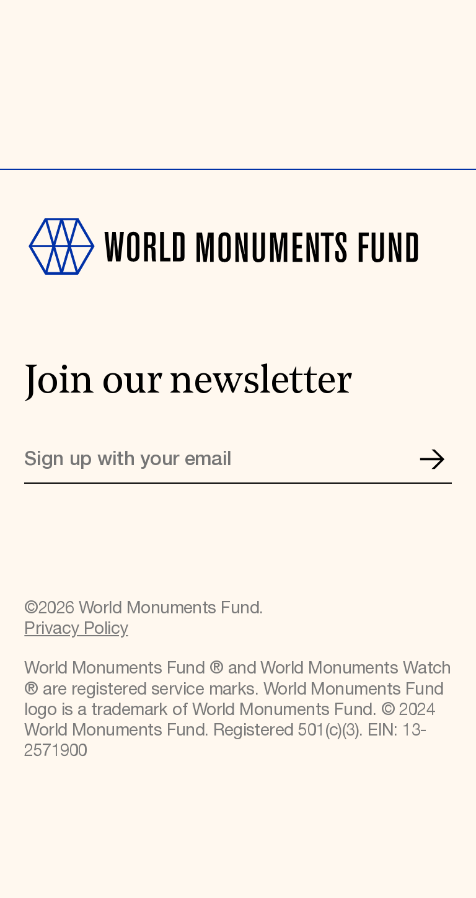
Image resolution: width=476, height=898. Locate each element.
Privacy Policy (76, 629)
